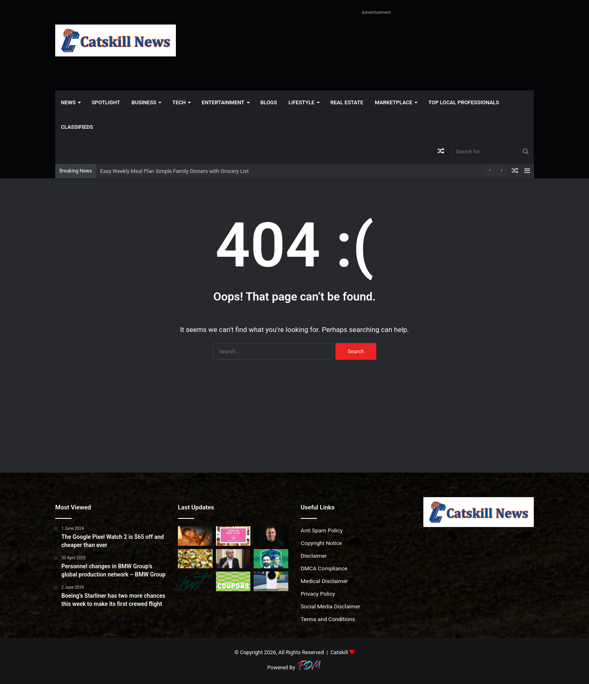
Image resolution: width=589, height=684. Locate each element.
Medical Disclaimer (324, 581)
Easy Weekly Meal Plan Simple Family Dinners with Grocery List (174, 171)
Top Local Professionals (463, 102)
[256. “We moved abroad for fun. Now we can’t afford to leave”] (195, 581)
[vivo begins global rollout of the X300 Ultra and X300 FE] (271, 581)
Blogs (269, 102)
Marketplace (393, 102)
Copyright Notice (321, 543)
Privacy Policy (318, 593)
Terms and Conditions (328, 619)
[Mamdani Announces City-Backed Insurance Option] (271, 559)
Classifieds (77, 127)
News (68, 102)
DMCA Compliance (324, 568)
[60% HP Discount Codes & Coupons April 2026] (233, 581)
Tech (179, 102)
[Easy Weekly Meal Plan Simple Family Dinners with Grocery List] (233, 536)
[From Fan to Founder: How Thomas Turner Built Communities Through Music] (271, 536)
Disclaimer (314, 555)
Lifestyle (301, 102)
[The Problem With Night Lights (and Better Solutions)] (195, 536)
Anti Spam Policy (322, 530)
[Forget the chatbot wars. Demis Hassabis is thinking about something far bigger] (233, 559)
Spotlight (106, 102)
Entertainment (223, 102)
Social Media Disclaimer (330, 606)
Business (143, 102)
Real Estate (346, 102)
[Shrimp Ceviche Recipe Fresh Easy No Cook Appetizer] (195, 559)
